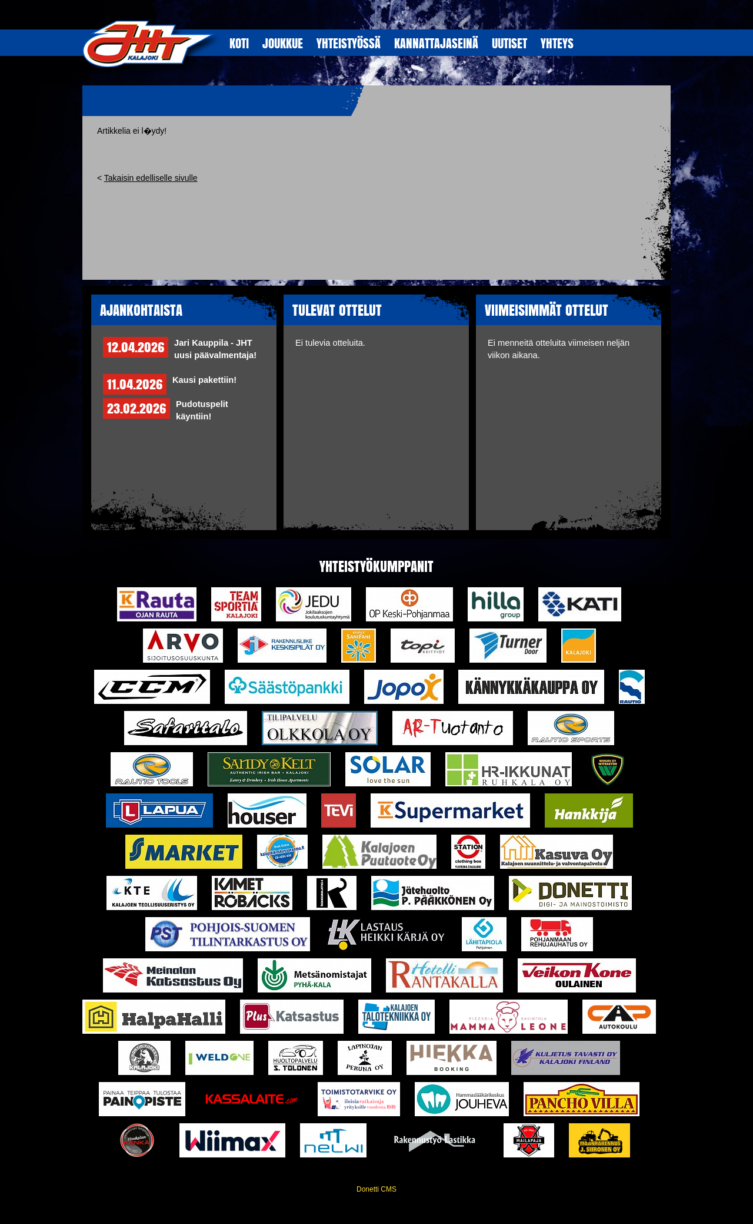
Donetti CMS (376, 1189)
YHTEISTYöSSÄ (348, 43)
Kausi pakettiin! (204, 380)
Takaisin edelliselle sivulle (151, 178)
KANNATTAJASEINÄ (436, 43)
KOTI (239, 43)
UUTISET (509, 43)
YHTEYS (557, 43)
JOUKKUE (282, 43)
